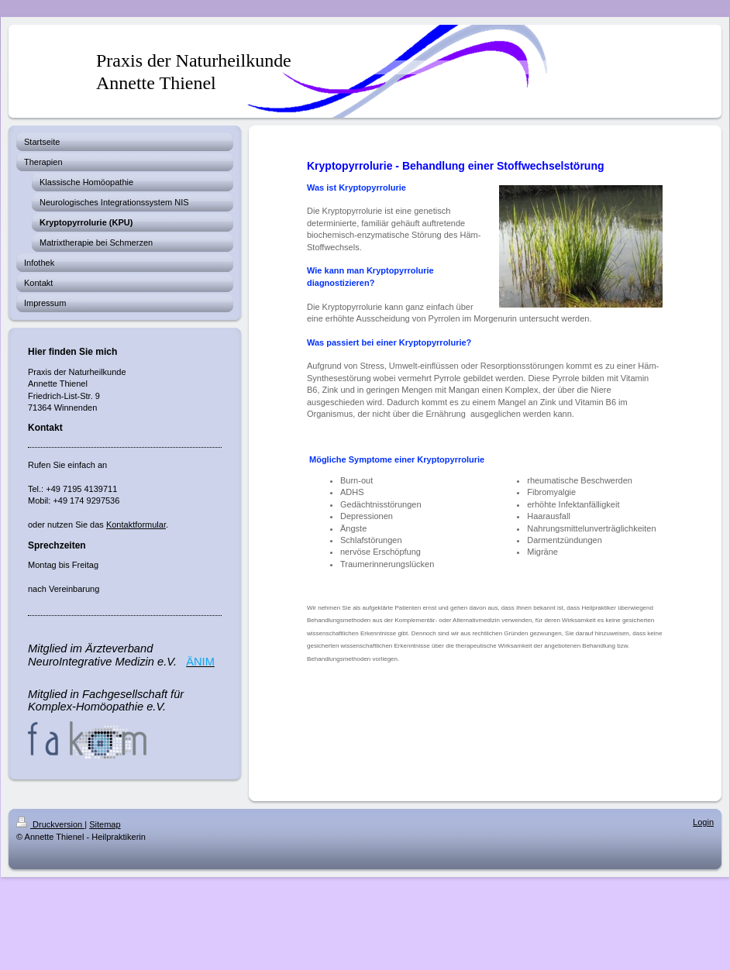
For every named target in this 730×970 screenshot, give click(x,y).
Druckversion (50, 824)
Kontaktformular (136, 524)
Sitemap (104, 824)
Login (703, 822)
